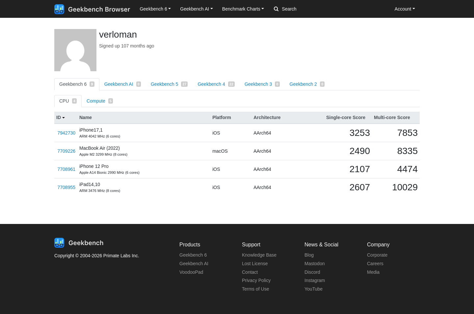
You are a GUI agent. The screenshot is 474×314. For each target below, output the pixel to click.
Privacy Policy (256, 280)
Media (373, 272)
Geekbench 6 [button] (153, 9)
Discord (312, 272)
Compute (100, 101)
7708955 (66, 187)
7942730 (66, 133)
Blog (309, 255)
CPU (68, 101)
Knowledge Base (259, 255)
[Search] (308, 9)
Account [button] (403, 9)
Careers (375, 263)
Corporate (377, 255)
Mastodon (314, 263)
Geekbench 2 (307, 84)
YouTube (313, 289)
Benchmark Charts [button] (241, 9)
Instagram (314, 280)
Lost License (255, 263)
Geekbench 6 (76, 84)
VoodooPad (191, 272)
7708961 (66, 169)
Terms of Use (255, 289)
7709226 (66, 151)
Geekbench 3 (262, 84)
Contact (250, 272)
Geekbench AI (122, 84)
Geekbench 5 (169, 84)
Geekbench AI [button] (194, 9)
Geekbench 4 (216, 84)
